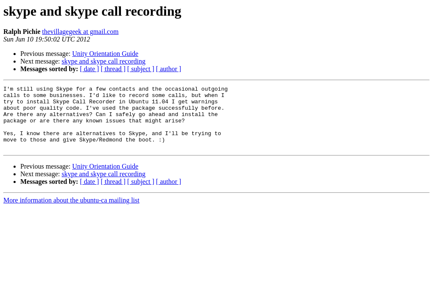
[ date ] (89, 68)
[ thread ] (113, 68)
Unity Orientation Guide (105, 53)
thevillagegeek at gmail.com (80, 31)
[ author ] (168, 68)
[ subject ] (140, 68)
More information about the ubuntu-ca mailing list (71, 212)
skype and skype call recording (103, 61)
